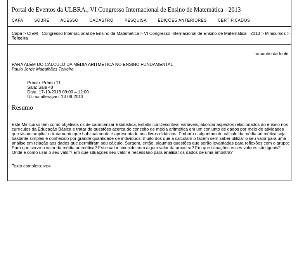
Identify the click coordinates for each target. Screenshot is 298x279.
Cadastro (102, 20)
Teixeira (20, 38)
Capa (17, 20)
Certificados (234, 20)
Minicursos (275, 33)
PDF (47, 166)
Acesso (69, 20)
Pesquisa (136, 20)
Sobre (41, 20)
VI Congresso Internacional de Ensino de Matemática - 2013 (202, 33)
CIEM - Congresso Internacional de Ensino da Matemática (83, 33)
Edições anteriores (182, 20)
